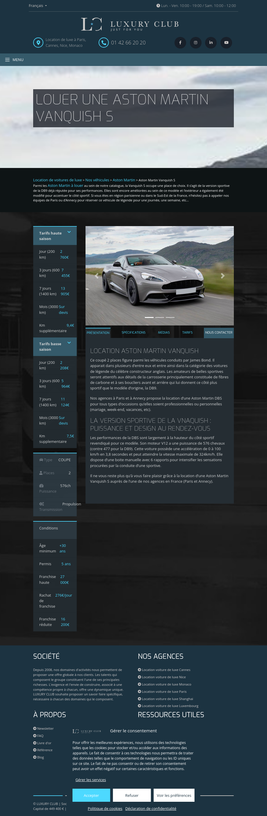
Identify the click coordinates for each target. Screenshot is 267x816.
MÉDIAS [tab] (164, 332)
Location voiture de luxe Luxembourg (168, 706)
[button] (97, 275)
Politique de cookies (105, 808)
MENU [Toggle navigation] (14, 59)
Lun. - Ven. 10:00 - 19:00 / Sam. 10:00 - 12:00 (196, 5)
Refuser (132, 795)
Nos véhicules (97, 179)
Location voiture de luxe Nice (162, 677)
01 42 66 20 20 (128, 42)
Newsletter (43, 728)
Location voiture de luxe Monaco (164, 684)
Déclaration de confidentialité (150, 808)
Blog (38, 757)
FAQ (38, 735)
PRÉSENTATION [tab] (98, 333)
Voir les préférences (174, 795)
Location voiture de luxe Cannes (164, 670)
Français (36, 5)
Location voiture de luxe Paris (162, 691)
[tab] (219, 333)
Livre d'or (42, 743)
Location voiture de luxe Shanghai (165, 699)
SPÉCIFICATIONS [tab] (133, 332)
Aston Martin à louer (65, 185)
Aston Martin (124, 179)
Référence (43, 750)
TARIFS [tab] (187, 332)
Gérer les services (91, 779)
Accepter (91, 795)
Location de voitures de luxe (57, 179)
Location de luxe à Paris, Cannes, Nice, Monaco (66, 42)
